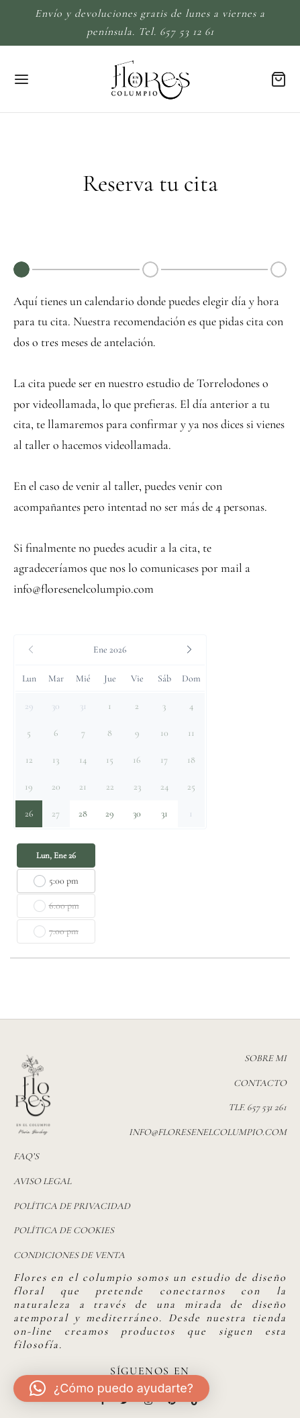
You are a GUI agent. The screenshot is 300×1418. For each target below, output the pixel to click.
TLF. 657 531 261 (257, 1107)
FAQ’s (26, 1156)
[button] (110, 649)
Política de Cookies (63, 1230)
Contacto (260, 1083)
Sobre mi (265, 1058)
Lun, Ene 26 (56, 855)
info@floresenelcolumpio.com (83, 588)
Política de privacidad (71, 1206)
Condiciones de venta (69, 1255)
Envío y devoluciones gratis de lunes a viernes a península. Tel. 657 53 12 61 (150, 22)
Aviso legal (42, 1181)
